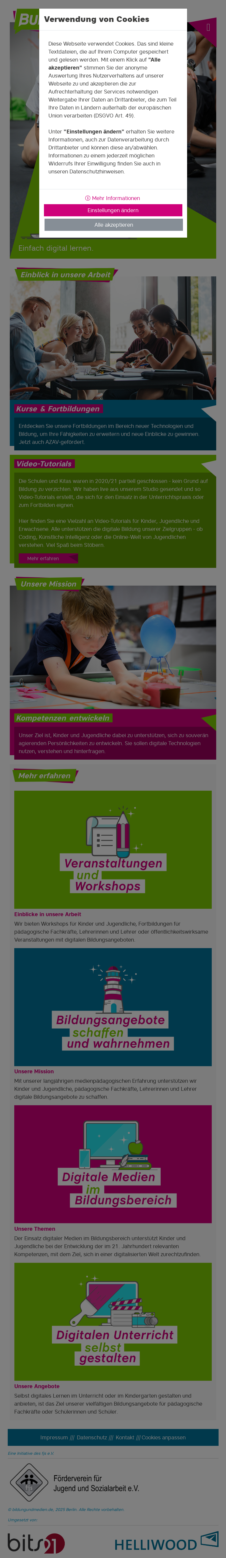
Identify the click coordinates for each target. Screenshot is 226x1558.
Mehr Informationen (112, 198)
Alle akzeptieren (113, 224)
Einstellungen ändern (113, 210)
